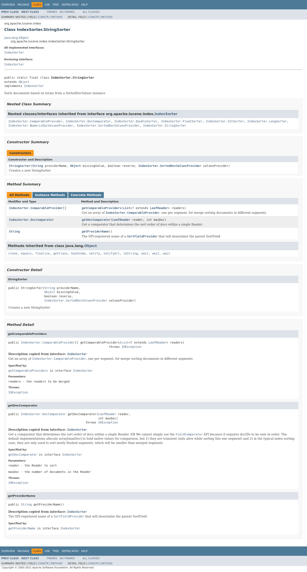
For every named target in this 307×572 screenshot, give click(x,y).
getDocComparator (96, 219)
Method (56, 17)
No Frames (67, 11)
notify (94, 253)
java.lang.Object (16, 37)
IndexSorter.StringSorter (164, 125)
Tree (55, 4)
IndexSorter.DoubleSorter (135, 121)
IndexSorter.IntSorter (225, 121)
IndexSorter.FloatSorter (181, 121)
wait (145, 253)
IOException (131, 346)
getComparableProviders (101, 208)
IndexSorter (14, 52)
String (37, 166)
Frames (52, 11)
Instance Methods (50, 195)
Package (23, 4)
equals (26, 253)
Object (24, 82)
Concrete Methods (86, 195)
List (126, 208)
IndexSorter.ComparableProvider (35, 121)
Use (47, 4)
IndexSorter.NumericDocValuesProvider (40, 125)
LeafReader (159, 208)
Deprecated (70, 4)
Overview (8, 4)
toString (130, 253)
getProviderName (95, 231)
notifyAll (112, 253)
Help (84, 4)
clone (12, 253)
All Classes (91, 11)
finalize (42, 253)
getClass (60, 253)
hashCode (78, 253)
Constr (43, 17)
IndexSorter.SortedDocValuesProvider (108, 125)
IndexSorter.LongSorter (267, 121)
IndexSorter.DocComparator (88, 121)
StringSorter (19, 166)
